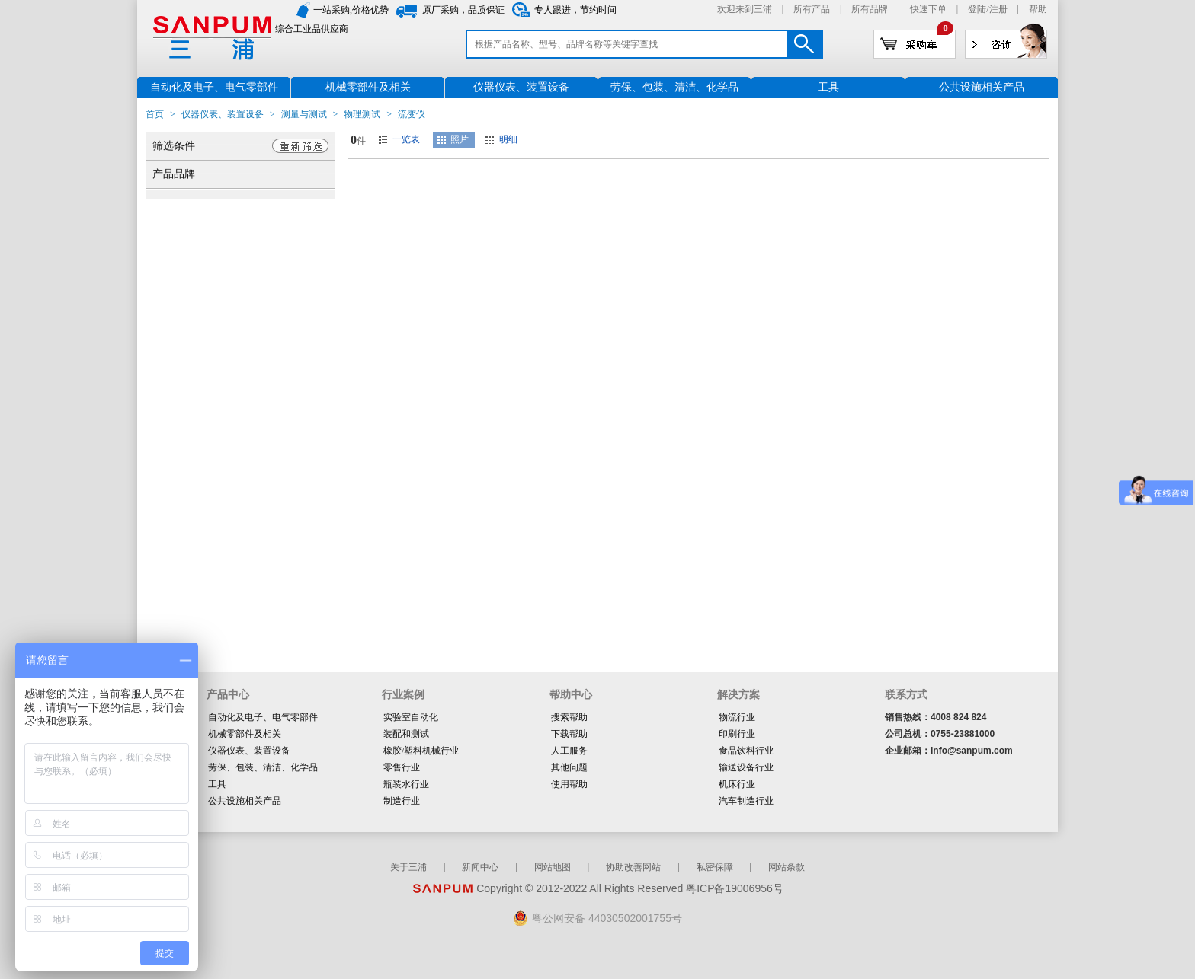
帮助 (1038, 9)
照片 (459, 139)
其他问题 (569, 767)
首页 (155, 114)
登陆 (977, 9)
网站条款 (786, 867)
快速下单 (928, 9)
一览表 (406, 139)
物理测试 (362, 114)
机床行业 (737, 784)
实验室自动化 (410, 717)
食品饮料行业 (746, 750)
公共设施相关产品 (244, 801)
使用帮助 (569, 784)
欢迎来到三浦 (744, 9)
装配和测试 (406, 734)
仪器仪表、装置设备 (222, 114)
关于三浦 (408, 867)
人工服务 (569, 750)
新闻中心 (480, 867)
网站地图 (552, 867)
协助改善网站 (633, 867)
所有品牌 (869, 9)
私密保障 (715, 867)
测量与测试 (304, 114)
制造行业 (401, 801)
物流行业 (737, 717)
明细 (508, 139)
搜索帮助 (569, 717)
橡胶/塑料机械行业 (421, 750)
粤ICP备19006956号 (734, 888)
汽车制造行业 (746, 801)
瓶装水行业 (406, 784)
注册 (998, 9)
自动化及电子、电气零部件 (263, 717)
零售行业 (401, 767)
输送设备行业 (746, 767)
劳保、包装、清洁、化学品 (263, 767)
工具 (217, 784)
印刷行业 (737, 734)
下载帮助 (569, 734)
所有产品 (811, 9)
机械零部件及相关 (244, 734)
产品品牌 (173, 174)
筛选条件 (173, 145)
